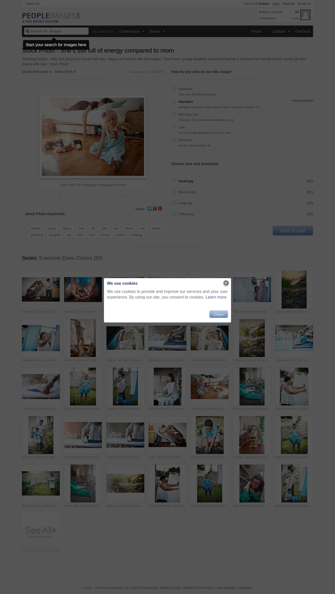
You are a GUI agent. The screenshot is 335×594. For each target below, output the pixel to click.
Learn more (216, 297)
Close (218, 314)
